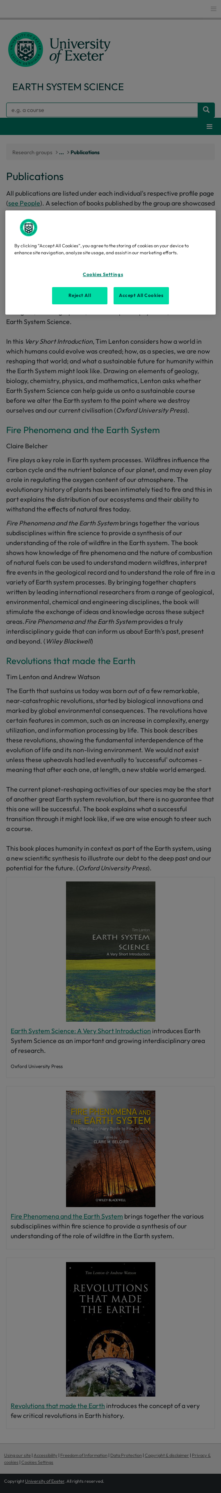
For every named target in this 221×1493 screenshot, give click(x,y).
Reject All (79, 295)
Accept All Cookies (141, 295)
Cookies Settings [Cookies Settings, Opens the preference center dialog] (103, 274)
